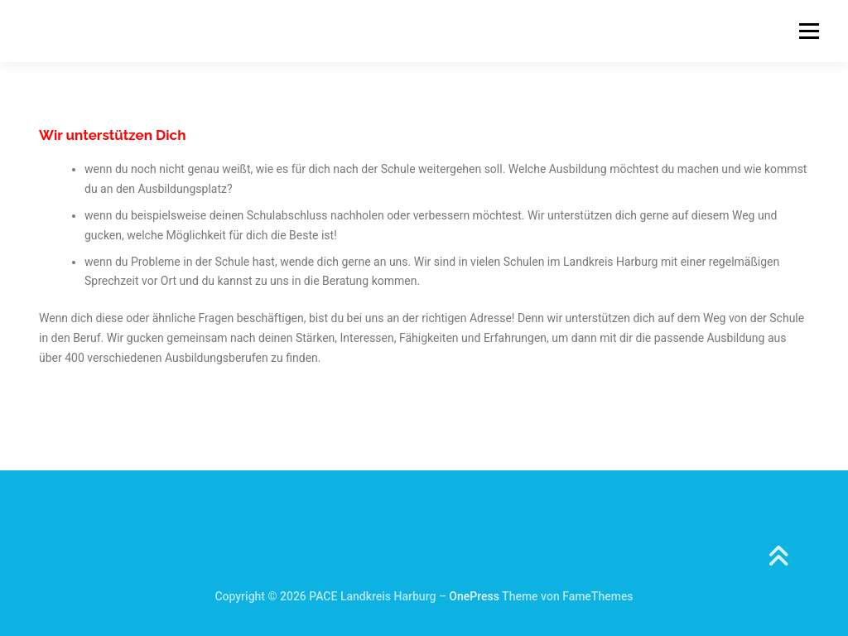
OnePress (474, 596)
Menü (808, 30)
